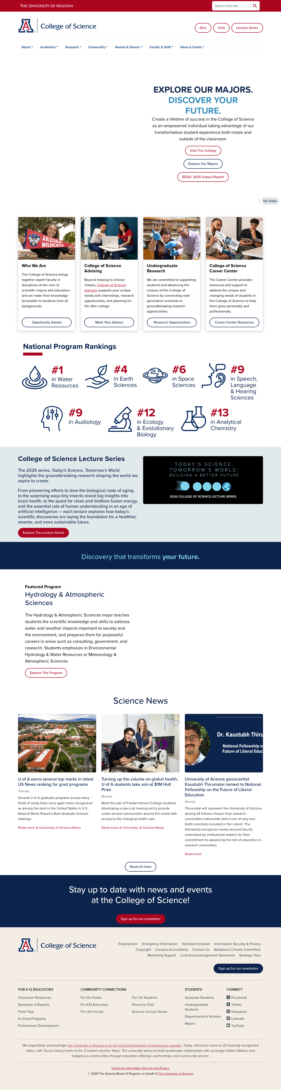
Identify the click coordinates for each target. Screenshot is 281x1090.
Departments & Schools (203, 1016)
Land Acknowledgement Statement (207, 955)
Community (96, 47)
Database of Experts (33, 1004)
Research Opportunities (172, 322)
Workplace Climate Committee (237, 949)
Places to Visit (143, 1004)
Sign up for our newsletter (140, 919)
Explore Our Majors (203, 164)
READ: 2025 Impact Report (203, 177)
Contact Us (200, 949)
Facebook (239, 997)
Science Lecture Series (149, 1012)
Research (72, 47)
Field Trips (26, 1012)
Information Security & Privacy (237, 944)
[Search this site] (231, 6)
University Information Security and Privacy (140, 1068)
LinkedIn (238, 1019)
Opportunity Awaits (47, 322)
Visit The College (203, 150)
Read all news (140, 867)
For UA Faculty (92, 1012)
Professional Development (38, 1026)
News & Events (191, 47)
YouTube (238, 1026)
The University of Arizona (175, 1074)
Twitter (236, 1004)
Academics (48, 47)
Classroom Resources (34, 997)
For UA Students (144, 997)
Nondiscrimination (196, 944)
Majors (190, 1023)
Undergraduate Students (196, 1007)
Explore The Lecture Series (43, 533)
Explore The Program (46, 673)
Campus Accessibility (171, 949)
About (26, 47)
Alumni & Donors (127, 47)
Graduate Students (199, 997)
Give (203, 28)
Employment (128, 944)
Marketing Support (162, 955)
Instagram (239, 1012)
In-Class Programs (32, 1019)
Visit (221, 28)
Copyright (143, 949)
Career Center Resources (234, 322)
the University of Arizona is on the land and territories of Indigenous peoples (124, 1045)
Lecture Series (247, 28)
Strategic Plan (250, 955)
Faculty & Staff (160, 47)
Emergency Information (160, 944)
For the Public (91, 997)
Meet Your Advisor (109, 322)
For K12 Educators (94, 1004)
